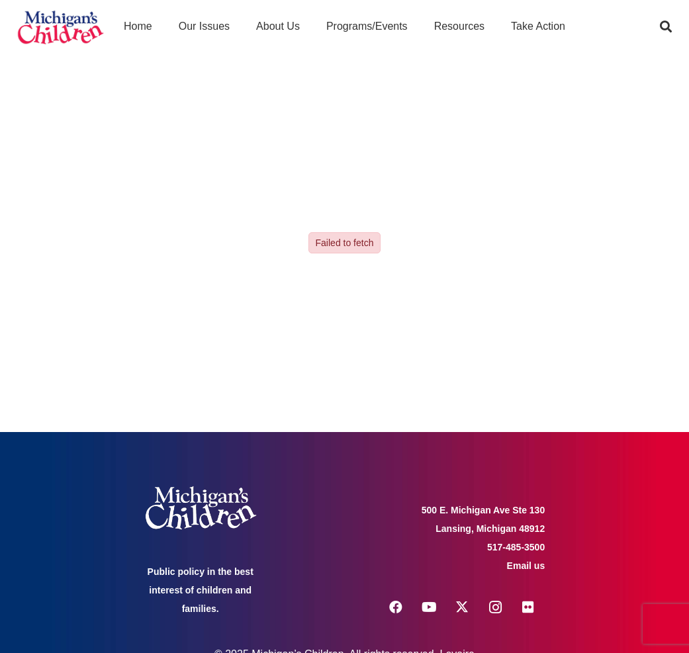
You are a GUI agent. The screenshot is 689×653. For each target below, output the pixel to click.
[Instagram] (495, 607)
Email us (526, 565)
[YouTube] (428, 607)
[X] (462, 607)
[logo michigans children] (60, 27)
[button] (666, 26)
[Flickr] (528, 607)
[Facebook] (395, 607)
